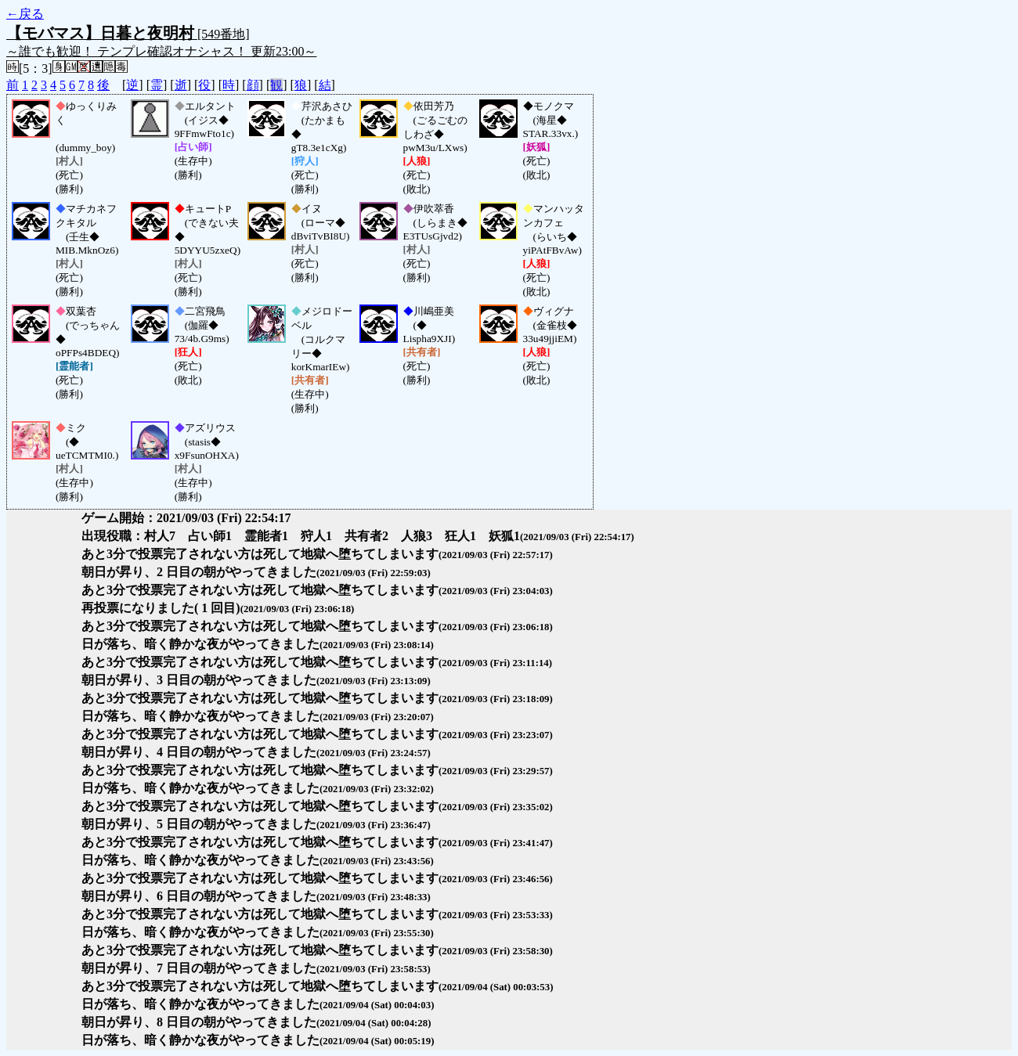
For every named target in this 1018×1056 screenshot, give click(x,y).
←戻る (25, 13)
